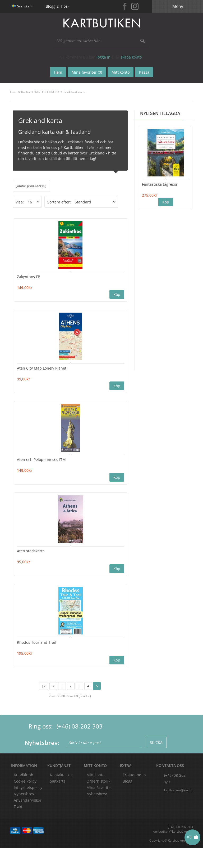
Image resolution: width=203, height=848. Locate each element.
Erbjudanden (134, 774)
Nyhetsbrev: (42, 743)
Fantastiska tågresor (160, 184)
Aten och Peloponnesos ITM (41, 459)
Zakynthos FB (28, 276)
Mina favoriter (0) (87, 72)
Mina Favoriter (99, 787)
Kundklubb (23, 774)
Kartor (25, 92)
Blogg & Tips (57, 6)
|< (43, 686)
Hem (13, 92)
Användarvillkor (27, 800)
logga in (103, 57)
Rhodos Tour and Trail (36, 642)
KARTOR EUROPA (46, 92)
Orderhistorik (98, 781)
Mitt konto (95, 774)
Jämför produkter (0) (31, 186)
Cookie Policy (25, 781)
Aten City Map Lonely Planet (41, 368)
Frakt (18, 806)
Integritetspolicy (28, 787)
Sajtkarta (58, 781)
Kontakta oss (61, 774)
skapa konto (131, 57)
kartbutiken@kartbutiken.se (178, 790)
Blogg (127, 781)
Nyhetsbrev (96, 793)
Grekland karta (74, 92)
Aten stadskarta (31, 550)
